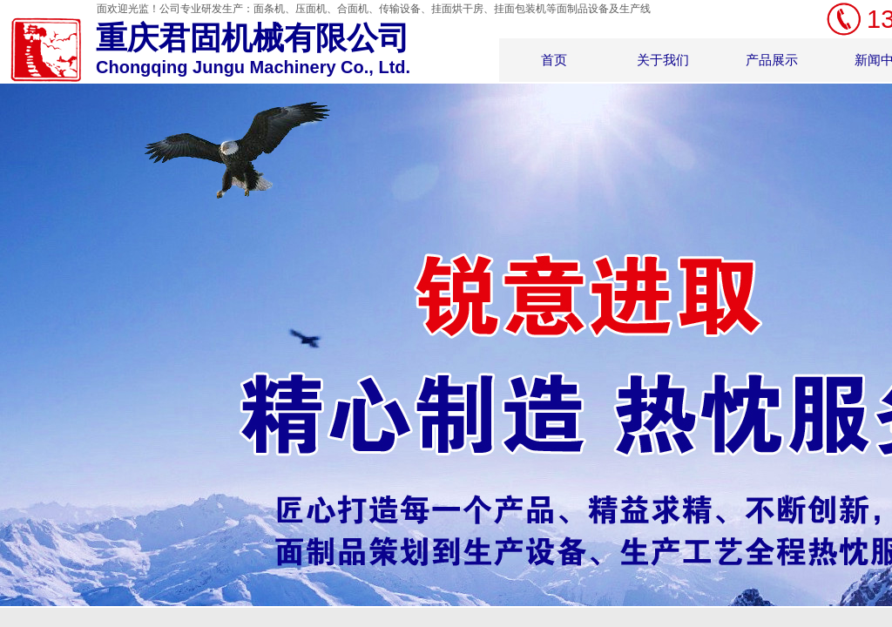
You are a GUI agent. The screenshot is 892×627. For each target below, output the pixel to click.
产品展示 (772, 59)
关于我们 (663, 59)
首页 (554, 59)
